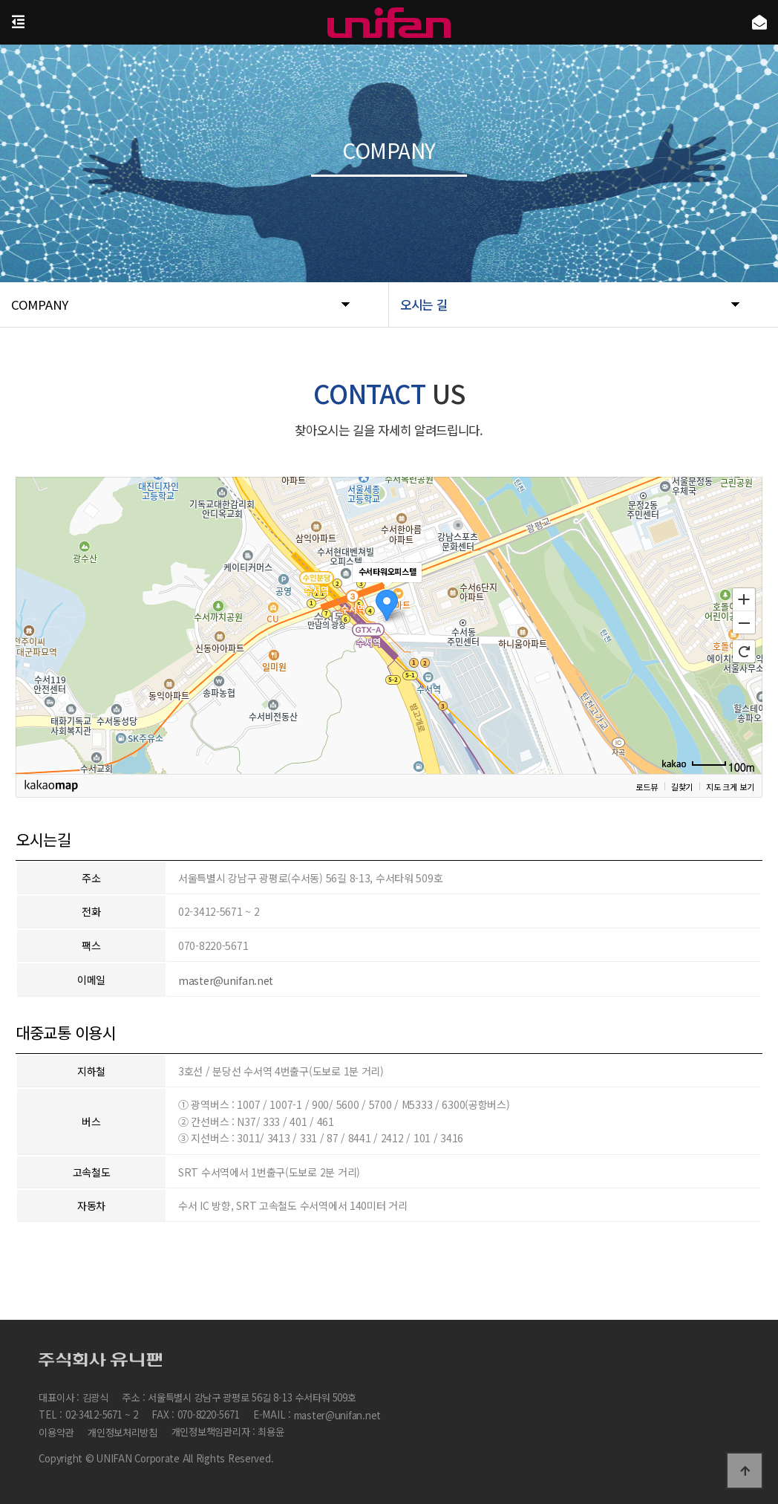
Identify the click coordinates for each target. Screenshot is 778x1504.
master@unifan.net (225, 980)
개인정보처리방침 (122, 1432)
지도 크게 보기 (730, 786)
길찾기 (681, 786)
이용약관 (56, 1432)
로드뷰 (646, 786)
